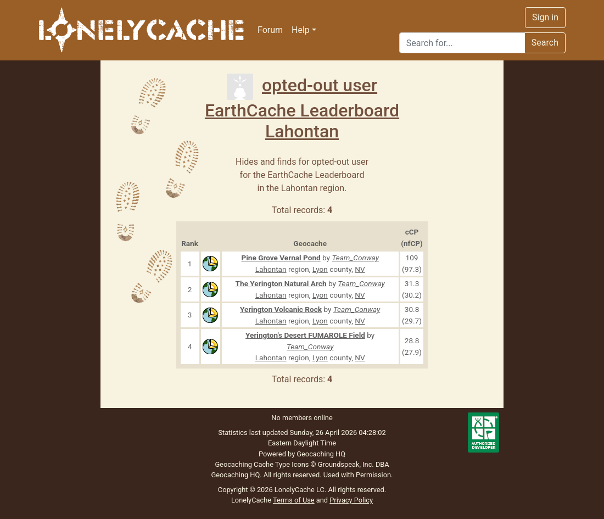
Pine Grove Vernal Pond (280, 257)
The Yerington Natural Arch (281, 283)
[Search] (462, 42)
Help (301, 30)
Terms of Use (294, 500)
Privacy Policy (351, 500)
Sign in (545, 17)
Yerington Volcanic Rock (281, 309)
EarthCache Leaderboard (302, 110)
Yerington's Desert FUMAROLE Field (305, 335)
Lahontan (302, 131)
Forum (270, 30)
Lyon (320, 269)
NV (360, 269)
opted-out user (302, 85)
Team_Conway (355, 257)
